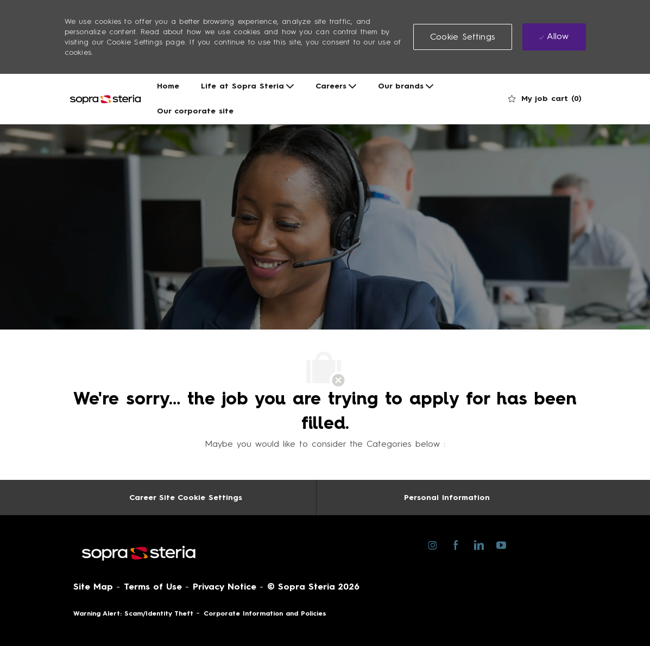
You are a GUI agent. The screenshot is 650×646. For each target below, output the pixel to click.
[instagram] (433, 544)
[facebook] (455, 544)
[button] (462, 37)
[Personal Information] (447, 497)
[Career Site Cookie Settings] (185, 497)
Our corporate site (195, 111)
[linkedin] (478, 544)
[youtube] (501, 544)
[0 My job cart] (545, 98)
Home (168, 86)
